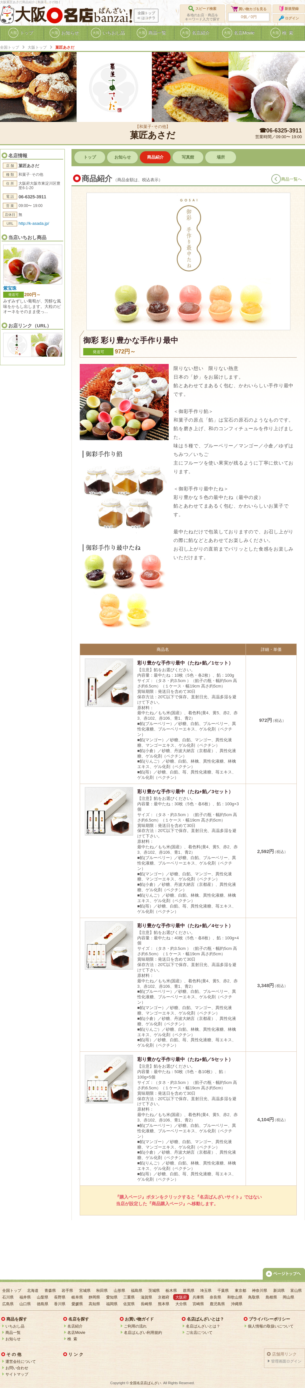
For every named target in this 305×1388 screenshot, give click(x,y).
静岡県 (94, 1297)
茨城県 (154, 1290)
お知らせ (13, 1339)
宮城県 (85, 1290)
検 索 (72, 1339)
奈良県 (215, 1297)
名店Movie (76, 1332)
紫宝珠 (10, 288)
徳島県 (42, 1304)
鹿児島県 (217, 1304)
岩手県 (67, 1290)
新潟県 (279, 1290)
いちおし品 (14, 1326)
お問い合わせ (16, 1368)
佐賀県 (129, 1304)
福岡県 (112, 1304)
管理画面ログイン (286, 1361)
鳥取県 (254, 1297)
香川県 (59, 1304)
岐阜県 (77, 1297)
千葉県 (223, 1290)
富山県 (296, 1290)
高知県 (94, 1304)
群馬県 (188, 1290)
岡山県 (288, 1297)
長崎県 (146, 1304)
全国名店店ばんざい (145, 1383)
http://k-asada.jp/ (33, 223)
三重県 (129, 1297)
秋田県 (102, 1290)
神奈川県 (259, 1290)
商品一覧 (13, 1332)
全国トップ (9, 47)
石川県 (8, 1297)
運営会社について (20, 1361)
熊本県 (163, 1304)
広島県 (8, 1304)
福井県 (25, 1297)
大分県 (181, 1304)
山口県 (25, 1304)
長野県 (59, 1297)
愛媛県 (77, 1304)
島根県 (271, 1297)
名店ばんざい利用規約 (143, 1332)
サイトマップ (16, 1374)
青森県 (50, 1290)
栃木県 (171, 1290)
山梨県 (42, 1297)
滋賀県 (146, 1297)
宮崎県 (198, 1304)
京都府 (163, 1297)
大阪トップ (37, 47)
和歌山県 (234, 1297)
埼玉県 (206, 1290)
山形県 (119, 1290)
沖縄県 (236, 1304)
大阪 (30, 15)
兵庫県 (198, 1297)
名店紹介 (75, 1326)
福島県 (136, 1290)
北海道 (32, 1290)
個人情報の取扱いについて (271, 1326)
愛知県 (112, 1297)
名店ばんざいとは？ (203, 1326)
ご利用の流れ (135, 1326)
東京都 (240, 1290)
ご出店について (199, 1332)
